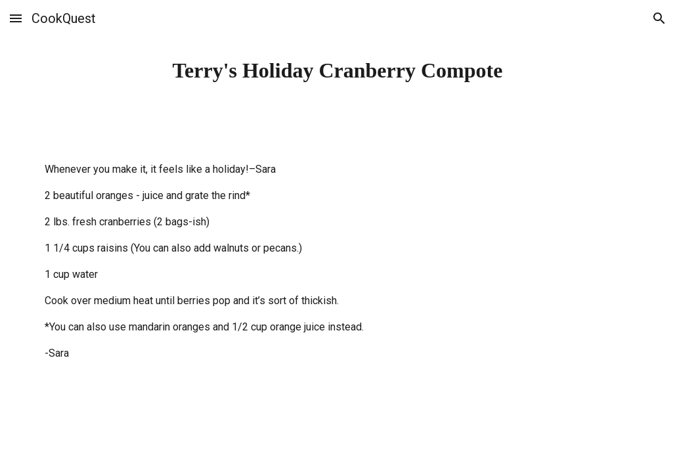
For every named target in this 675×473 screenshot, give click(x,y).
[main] (337, 70)
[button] (16, 18)
